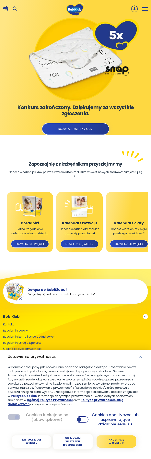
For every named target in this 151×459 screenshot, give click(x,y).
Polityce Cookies (24, 396)
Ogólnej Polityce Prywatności (50, 400)
